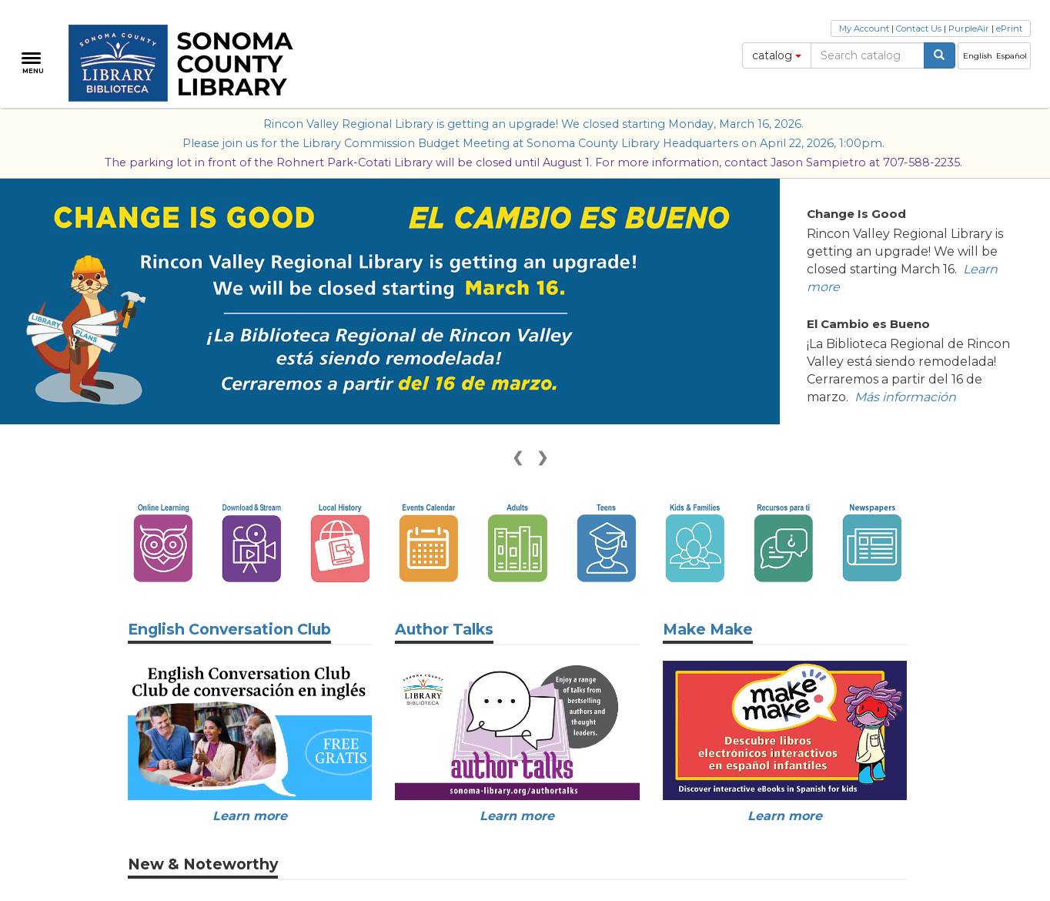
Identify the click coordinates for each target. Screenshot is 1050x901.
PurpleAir (968, 28)
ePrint (1009, 28)
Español (1011, 56)
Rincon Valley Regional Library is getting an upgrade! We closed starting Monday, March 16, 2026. (533, 124)
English (977, 56)
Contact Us (918, 28)
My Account (864, 28)
